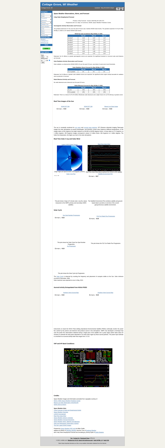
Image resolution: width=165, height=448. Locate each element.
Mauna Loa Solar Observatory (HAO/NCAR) (66, 402)
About (42, 31)
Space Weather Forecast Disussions (64, 419)
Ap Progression (71, 246)
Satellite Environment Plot (105, 174)
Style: (42, 55)
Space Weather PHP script (68, 428)
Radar (43, 16)
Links (42, 28)
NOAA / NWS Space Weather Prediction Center (67, 401)
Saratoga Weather (91, 430)
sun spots (78, 127)
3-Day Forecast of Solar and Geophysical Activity (67, 410)
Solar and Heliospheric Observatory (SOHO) (66, 423)
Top (71, 438)
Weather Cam (44, 24)
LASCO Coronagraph (60, 414)
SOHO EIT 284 (88, 106)
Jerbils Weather (99, 432)
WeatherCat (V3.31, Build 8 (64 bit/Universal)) (80, 440)
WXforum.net (44, 42)
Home (43, 13)
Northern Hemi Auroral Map (71, 292)
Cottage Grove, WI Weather (60, 4)
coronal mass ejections (90, 127)
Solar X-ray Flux (70, 174)
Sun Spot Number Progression (71, 215)
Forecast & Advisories (44, 19)
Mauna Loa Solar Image (111, 106)
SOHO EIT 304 (65, 106)
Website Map (44, 35)
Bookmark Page (85, 438)
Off (47, 60)
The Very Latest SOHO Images (62, 425)
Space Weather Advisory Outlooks (63, 418)
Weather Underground (44, 40)
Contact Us (76, 438)
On (42, 60)
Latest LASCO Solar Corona (70, 144)
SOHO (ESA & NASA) (60, 404)
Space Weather (45, 26)
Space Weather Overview (61, 412)
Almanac (43, 22)
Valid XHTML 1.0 (98, 440)
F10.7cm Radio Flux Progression (106, 216)
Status (43, 33)
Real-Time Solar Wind (104, 144)
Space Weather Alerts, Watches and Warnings (67, 421)
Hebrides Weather (71, 430)
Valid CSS (106, 440)
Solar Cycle (60, 276)
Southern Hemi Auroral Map (105, 292)
